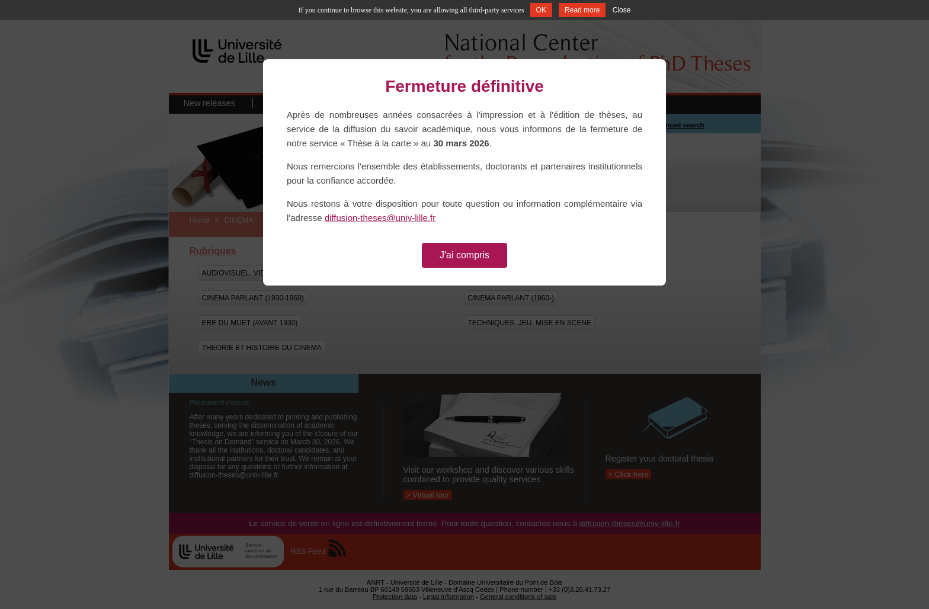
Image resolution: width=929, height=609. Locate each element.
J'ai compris (464, 255)
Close (622, 10)
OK (541, 10)
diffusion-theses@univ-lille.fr (380, 218)
